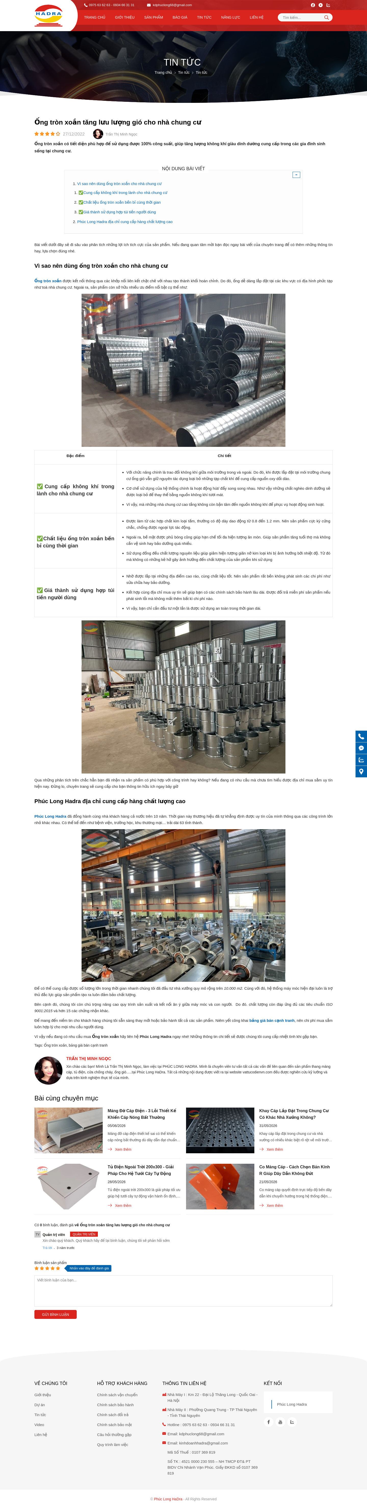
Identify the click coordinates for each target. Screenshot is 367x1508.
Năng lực (230, 17)
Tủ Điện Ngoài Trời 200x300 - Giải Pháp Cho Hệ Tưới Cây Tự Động (141, 1170)
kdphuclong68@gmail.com (169, 5)
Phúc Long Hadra (292, 1404)
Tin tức (204, 17)
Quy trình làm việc (112, 1444)
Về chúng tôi (50, 1383)
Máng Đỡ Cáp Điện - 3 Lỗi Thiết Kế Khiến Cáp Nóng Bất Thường (142, 1114)
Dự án (39, 1405)
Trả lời (47, 1248)
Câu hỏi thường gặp (114, 1434)
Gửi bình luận (55, 1315)
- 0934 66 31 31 (122, 5)
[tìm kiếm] (326, 17)
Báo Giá (180, 17)
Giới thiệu (125, 17)
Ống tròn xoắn (55, 1045)
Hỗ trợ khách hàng (122, 1383)
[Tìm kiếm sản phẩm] (305, 17)
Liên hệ (257, 17)
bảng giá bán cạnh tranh (88, 1045)
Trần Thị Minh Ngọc (88, 1059)
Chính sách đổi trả (112, 1415)
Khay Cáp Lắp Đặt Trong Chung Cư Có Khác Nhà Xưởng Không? (294, 1114)
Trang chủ (94, 17)
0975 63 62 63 (99, 5)
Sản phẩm (153, 17)
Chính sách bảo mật (114, 1425)
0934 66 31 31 (222, 1425)
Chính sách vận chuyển (117, 1395)
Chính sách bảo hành (115, 1405)
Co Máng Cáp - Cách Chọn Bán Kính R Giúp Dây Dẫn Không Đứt (294, 1170)
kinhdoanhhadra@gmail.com (203, 1443)
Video (39, 1425)
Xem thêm (120, 1149)
